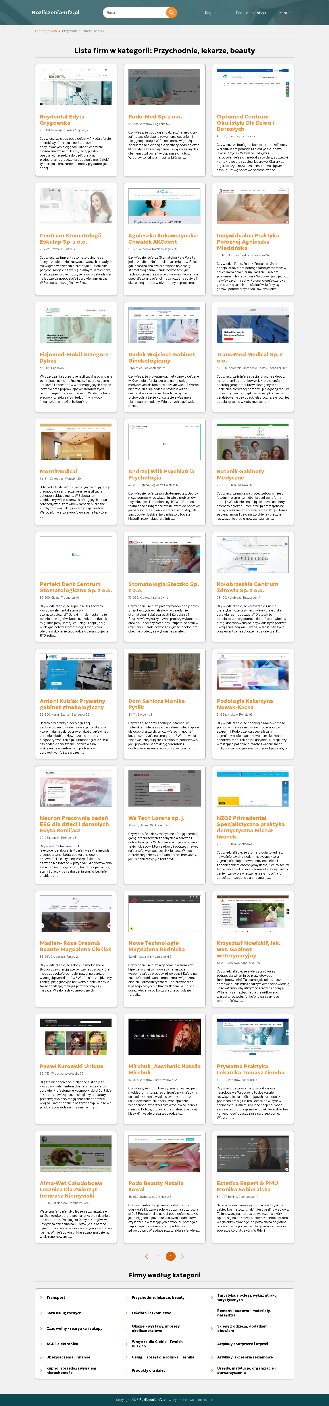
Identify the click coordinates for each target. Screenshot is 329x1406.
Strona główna (46, 31)
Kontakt (286, 12)
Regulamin (214, 12)
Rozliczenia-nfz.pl (56, 12)
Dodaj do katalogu (251, 12)
